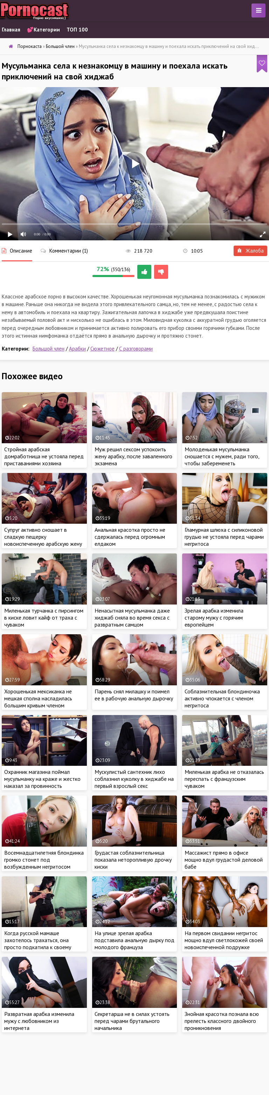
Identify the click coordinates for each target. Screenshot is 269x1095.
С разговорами (136, 348)
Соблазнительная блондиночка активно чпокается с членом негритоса (222, 698)
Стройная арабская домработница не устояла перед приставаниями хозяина (44, 456)
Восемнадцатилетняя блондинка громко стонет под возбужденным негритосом (44, 859)
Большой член (48, 348)
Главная (11, 29)
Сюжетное (102, 348)
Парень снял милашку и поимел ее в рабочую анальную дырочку (134, 695)
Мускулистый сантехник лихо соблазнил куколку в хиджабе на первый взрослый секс (134, 778)
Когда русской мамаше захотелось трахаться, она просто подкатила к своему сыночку (37, 944)
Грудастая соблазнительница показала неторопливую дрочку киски (133, 859)
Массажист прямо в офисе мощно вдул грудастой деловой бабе (224, 859)
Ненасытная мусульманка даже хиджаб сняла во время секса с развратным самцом (132, 617)
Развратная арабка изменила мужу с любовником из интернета (39, 1020)
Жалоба (250, 250)
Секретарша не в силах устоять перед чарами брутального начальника (132, 1020)
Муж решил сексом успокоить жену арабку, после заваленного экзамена (133, 456)
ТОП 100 (77, 29)
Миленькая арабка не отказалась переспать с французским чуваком (224, 778)
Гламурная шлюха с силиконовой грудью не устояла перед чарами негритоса (224, 536)
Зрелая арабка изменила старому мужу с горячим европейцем (214, 617)
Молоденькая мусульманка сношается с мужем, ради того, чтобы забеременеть (222, 456)
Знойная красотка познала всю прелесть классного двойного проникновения (222, 1020)
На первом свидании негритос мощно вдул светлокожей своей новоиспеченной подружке (224, 940)
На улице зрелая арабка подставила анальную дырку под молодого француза (134, 940)
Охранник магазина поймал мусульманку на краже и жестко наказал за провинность (42, 778)
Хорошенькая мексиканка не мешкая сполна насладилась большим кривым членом (38, 698)
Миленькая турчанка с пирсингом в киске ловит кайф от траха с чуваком (43, 617)
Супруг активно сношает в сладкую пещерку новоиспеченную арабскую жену (43, 536)
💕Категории (43, 29)
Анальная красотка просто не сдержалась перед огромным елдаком (130, 536)
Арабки (77, 348)
